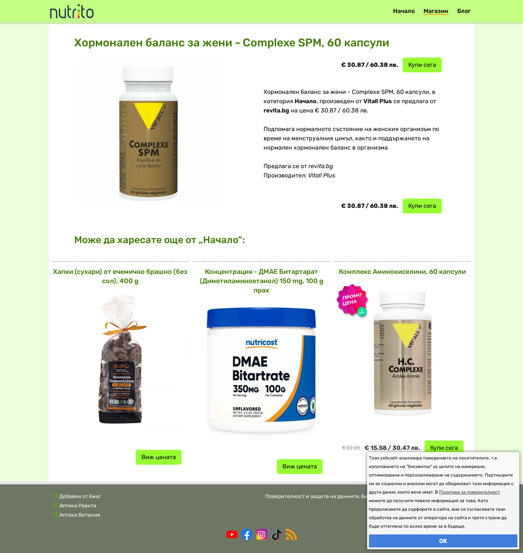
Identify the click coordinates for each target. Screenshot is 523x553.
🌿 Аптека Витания (76, 515)
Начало (404, 10)
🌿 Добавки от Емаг (76, 496)
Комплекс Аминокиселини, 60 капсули (402, 272)
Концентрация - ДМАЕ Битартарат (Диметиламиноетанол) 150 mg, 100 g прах (261, 281)
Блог (464, 10)
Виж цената (158, 457)
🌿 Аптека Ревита (74, 506)
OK (443, 540)
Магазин (436, 10)
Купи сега (422, 64)
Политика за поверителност (469, 492)
